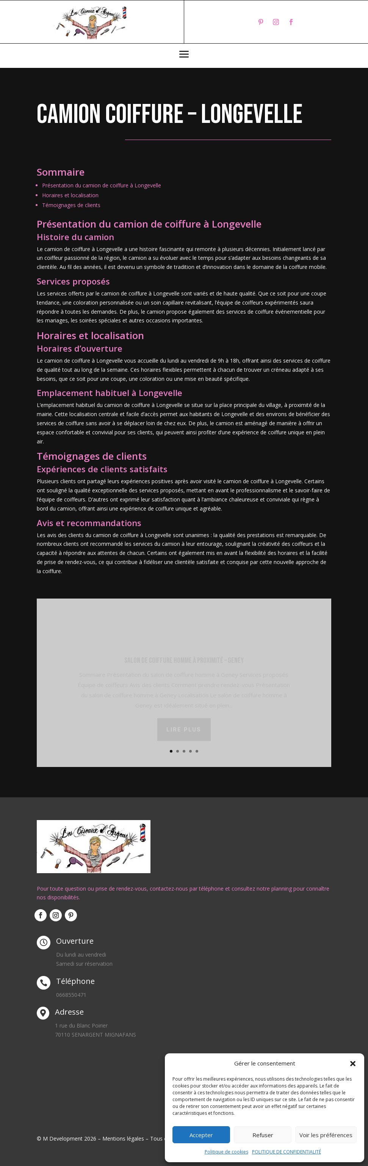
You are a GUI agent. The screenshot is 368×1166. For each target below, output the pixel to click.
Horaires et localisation (70, 195)
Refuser (262, 1135)
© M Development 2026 (67, 1138)
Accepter (201, 1135)
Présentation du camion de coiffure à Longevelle (101, 185)
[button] (353, 1063)
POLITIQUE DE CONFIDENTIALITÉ (286, 1152)
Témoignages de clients (71, 205)
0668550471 (71, 994)
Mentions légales (123, 1138)
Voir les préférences (325, 1135)
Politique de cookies (226, 1152)
